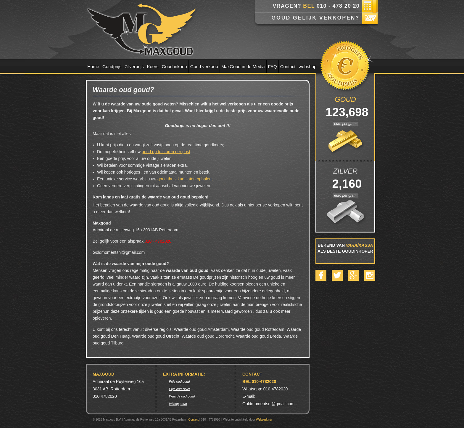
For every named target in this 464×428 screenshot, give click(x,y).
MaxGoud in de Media (243, 66)
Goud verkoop (204, 66)
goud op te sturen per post (166, 151)
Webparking (264, 419)
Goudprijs (111, 66)
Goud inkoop (174, 66)
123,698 (345, 111)
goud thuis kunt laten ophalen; (185, 179)
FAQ (272, 66)
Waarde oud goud (182, 396)
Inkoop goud (178, 403)
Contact (288, 66)
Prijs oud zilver (179, 389)
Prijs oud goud (179, 381)
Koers (152, 66)
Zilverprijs (134, 66)
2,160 (345, 183)
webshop (307, 66)
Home (93, 66)
